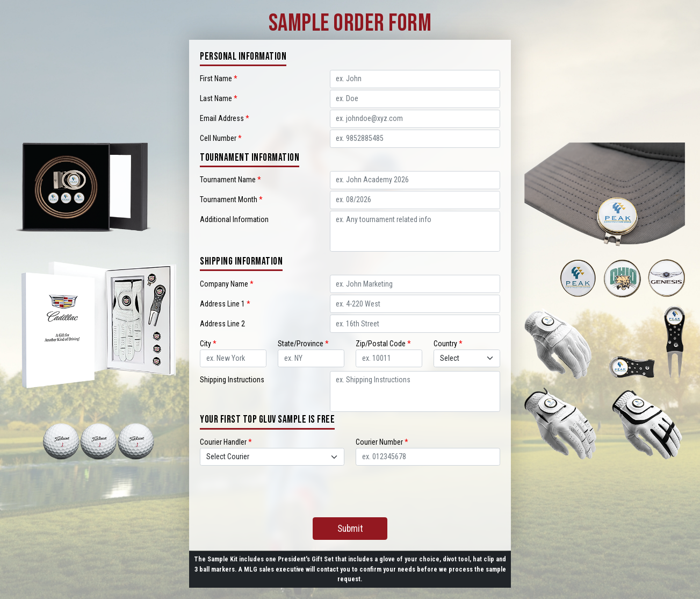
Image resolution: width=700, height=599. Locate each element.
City (208, 343)
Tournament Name (230, 179)
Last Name (218, 98)
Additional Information (234, 219)
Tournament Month (231, 199)
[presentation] (350, 489)
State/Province (303, 343)
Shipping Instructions (232, 379)
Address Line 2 (222, 323)
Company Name (227, 284)
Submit (350, 528)
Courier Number (382, 442)
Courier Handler (226, 442)
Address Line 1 (225, 304)
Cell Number (221, 138)
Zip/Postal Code (383, 343)
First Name (218, 78)
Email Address (224, 118)
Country (448, 343)
